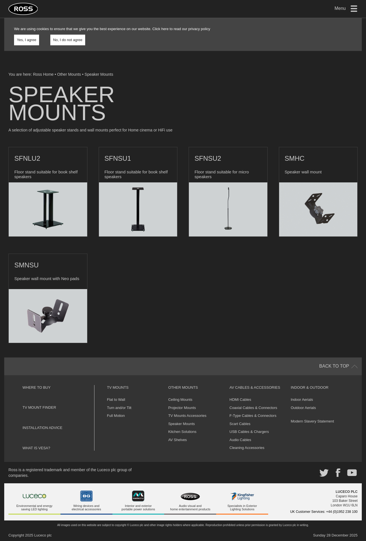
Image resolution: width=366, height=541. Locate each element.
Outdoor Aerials (303, 408)
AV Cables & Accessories (254, 387)
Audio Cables (240, 440)
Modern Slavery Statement (312, 421)
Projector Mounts (182, 408)
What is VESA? (36, 448)
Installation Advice (42, 428)
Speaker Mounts (99, 74)
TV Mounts (118, 387)
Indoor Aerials (302, 399)
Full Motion (116, 415)
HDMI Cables (240, 399)
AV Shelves (177, 440)
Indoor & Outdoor (309, 387)
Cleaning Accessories (246, 448)
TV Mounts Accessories (187, 415)
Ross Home (43, 74)
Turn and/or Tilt (119, 408)
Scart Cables (239, 424)
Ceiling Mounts (180, 399)
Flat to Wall (116, 399)
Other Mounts (69, 74)
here (165, 29)
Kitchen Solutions (182, 432)
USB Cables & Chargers (249, 432)
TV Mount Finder (39, 407)
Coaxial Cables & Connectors (253, 408)
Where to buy (36, 387)
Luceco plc (43, 535)
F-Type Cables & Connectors (252, 415)
